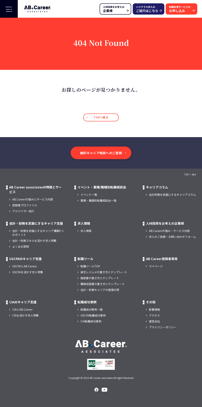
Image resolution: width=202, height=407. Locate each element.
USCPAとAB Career (24, 266)
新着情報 (154, 309)
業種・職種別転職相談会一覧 (98, 200)
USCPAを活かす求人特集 (27, 272)
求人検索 (86, 231)
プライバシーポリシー (163, 327)
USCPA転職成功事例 (93, 315)
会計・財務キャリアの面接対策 (99, 290)
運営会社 (154, 321)
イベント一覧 (88, 195)
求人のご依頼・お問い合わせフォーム (172, 237)
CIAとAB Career (22, 309)
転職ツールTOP (90, 266)
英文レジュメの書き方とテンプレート (103, 272)
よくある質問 (20, 246)
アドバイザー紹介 (23, 211)
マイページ (156, 266)
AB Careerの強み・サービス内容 (169, 231)
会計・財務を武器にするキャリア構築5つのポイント (38, 233)
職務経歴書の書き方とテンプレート (102, 284)
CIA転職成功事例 (90, 321)
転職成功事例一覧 (91, 309)
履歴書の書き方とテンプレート (99, 278)
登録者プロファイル (24, 205)
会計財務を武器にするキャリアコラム (172, 195)
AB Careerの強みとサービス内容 (32, 199)
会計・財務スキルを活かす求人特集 (34, 241)
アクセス (154, 315)
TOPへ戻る (101, 117)
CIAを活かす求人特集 (25, 315)
